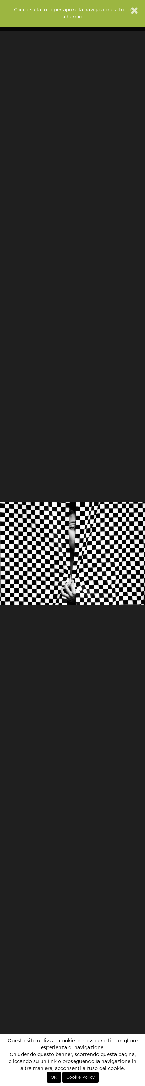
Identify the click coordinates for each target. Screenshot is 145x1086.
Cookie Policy (80, 1077)
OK (54, 1077)
